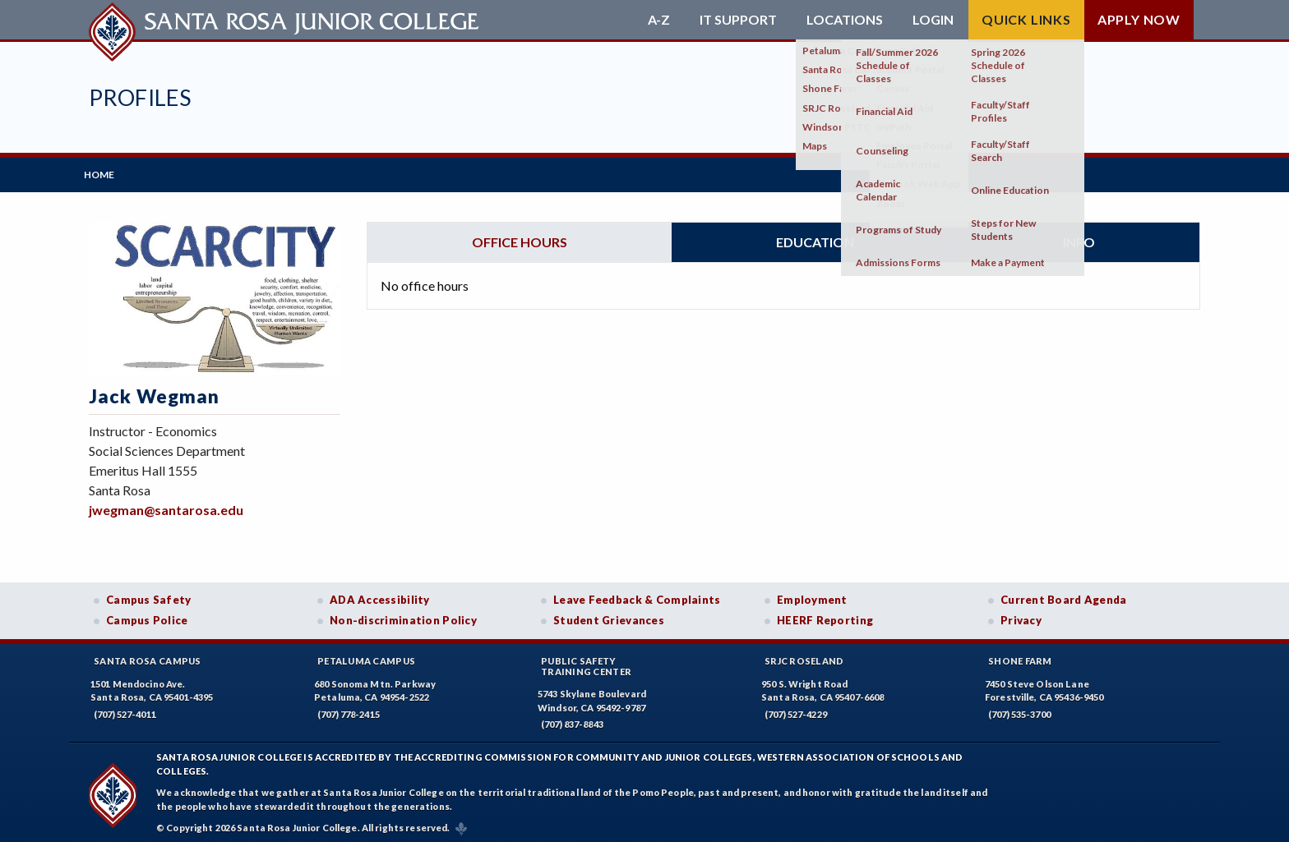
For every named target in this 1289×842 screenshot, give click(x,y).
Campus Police (147, 616)
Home (104, 172)
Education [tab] (815, 237)
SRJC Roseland (804, 656)
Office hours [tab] (519, 237)
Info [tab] (1079, 237)
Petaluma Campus (366, 656)
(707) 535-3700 (1019, 709)
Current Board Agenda (1063, 594)
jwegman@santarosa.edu (166, 505)
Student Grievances (608, 616)
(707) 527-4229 (796, 709)
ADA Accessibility (380, 594)
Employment (812, 594)
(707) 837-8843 (572, 720)
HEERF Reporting (825, 616)
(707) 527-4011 (125, 709)
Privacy (1021, 616)
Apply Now (1138, 19)
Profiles (140, 97)
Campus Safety (149, 594)
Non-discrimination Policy (403, 616)
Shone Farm (1020, 656)
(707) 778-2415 (348, 709)
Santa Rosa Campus (147, 656)
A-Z (659, 19)
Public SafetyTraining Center (586, 661)
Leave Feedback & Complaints (636, 594)
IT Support (738, 19)
